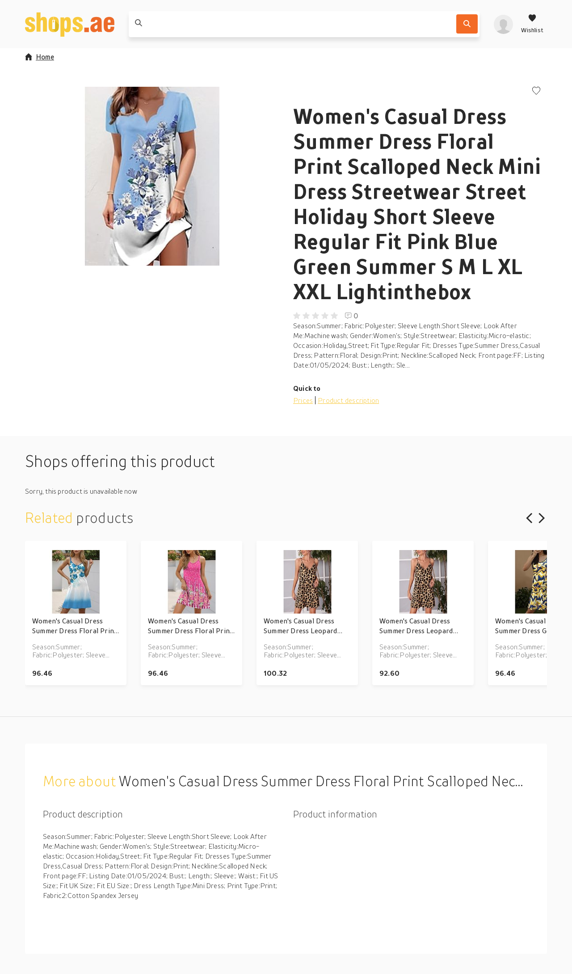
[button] (152, 176)
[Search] (467, 24)
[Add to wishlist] (536, 91)
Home (39, 57)
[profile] (503, 24)
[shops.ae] (69, 24)
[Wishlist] (532, 24)
